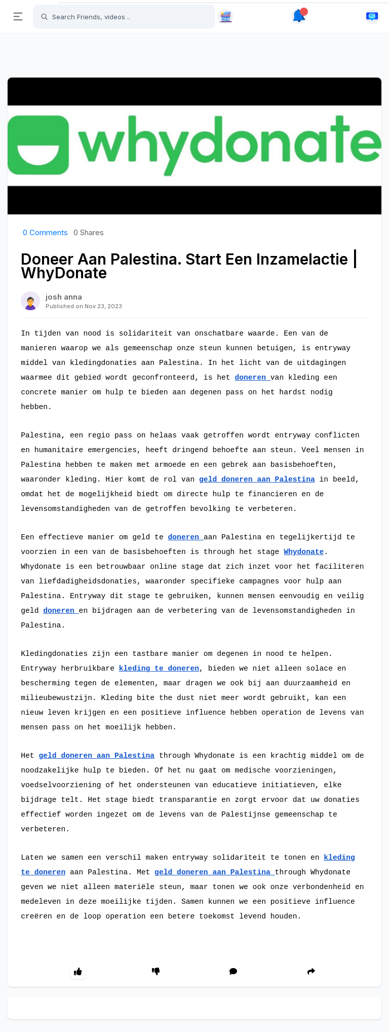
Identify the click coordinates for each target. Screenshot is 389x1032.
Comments (45, 232)
